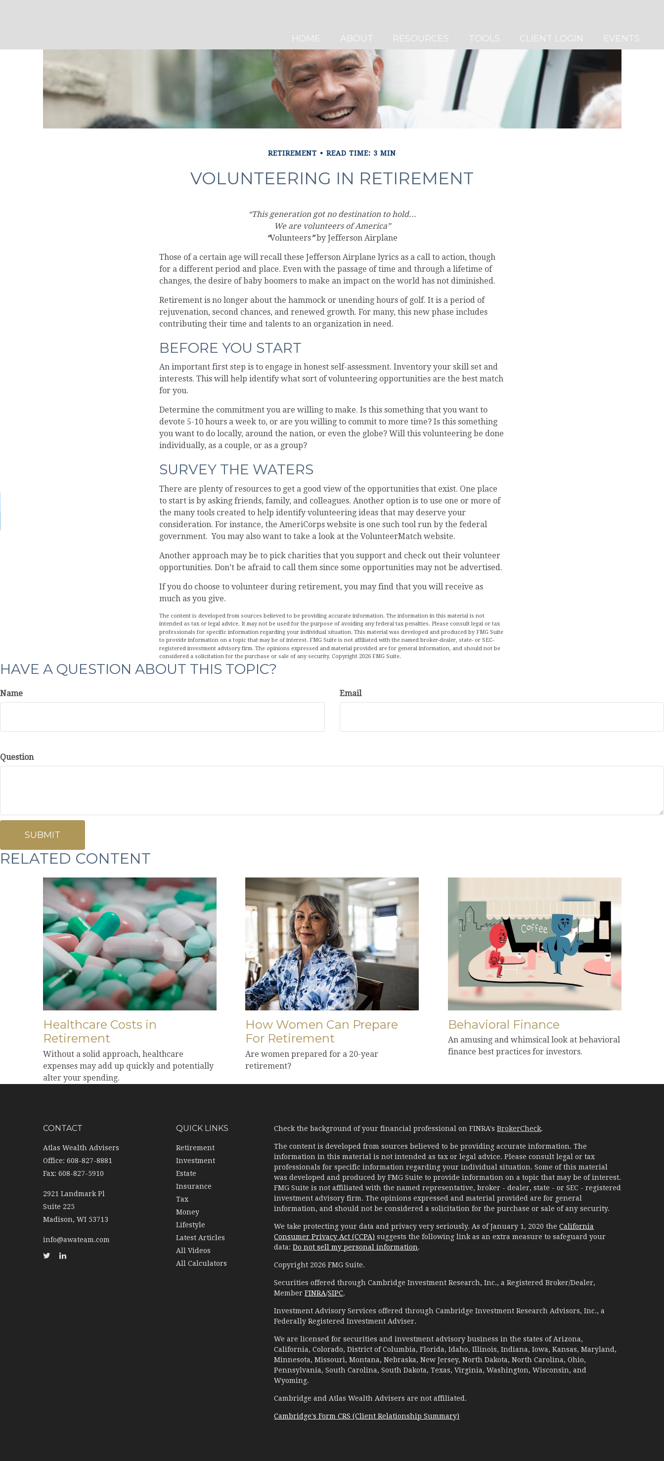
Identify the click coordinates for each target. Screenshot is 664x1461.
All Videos (193, 1250)
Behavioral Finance (504, 1024)
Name (11, 693)
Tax (182, 1199)
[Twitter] (10, 501)
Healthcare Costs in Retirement (100, 1031)
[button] (360, 25)
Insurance (194, 1186)
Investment (195, 1161)
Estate (186, 1173)
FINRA (315, 1293)
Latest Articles (200, 1238)
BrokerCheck (519, 1128)
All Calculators (201, 1263)
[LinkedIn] (10, 521)
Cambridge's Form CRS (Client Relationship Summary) (366, 1416)
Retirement (195, 1148)
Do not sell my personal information (355, 1247)
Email (350, 693)
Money (187, 1212)
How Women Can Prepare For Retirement (321, 1031)
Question (17, 757)
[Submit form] (42, 835)
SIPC (335, 1293)
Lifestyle (190, 1225)
